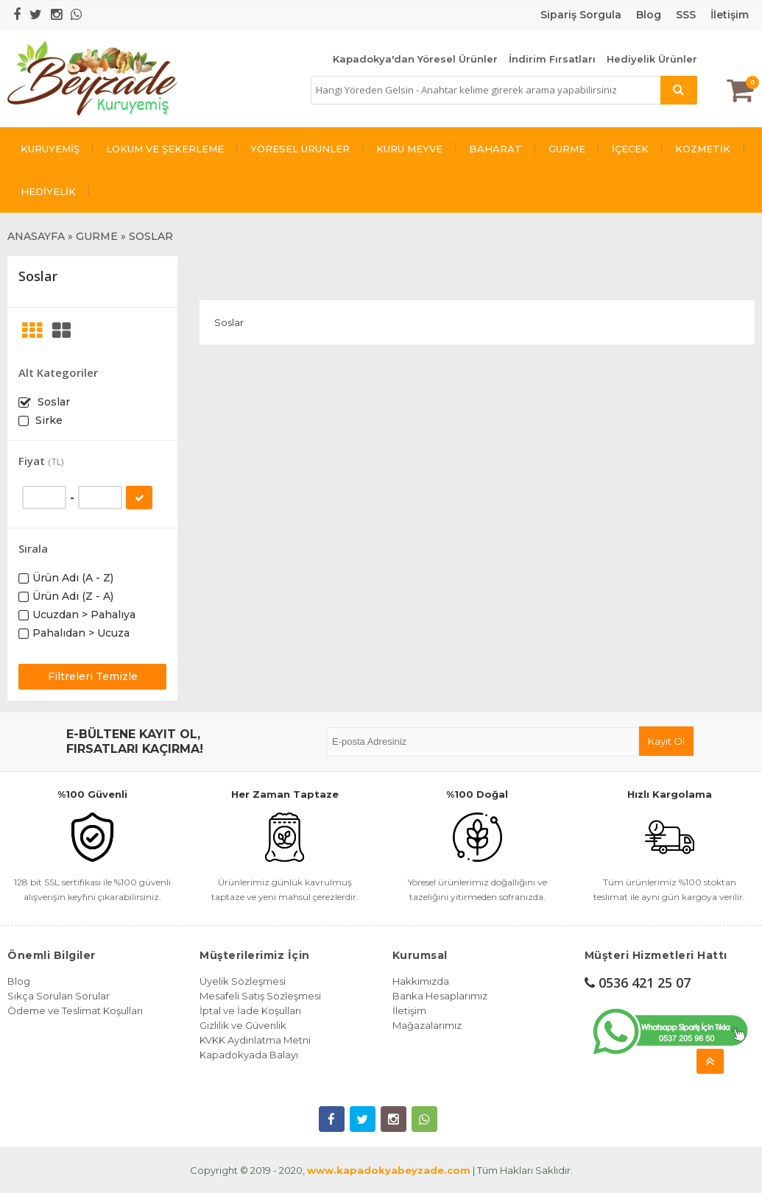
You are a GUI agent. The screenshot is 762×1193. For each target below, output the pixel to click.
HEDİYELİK (48, 191)
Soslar (52, 401)
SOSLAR (151, 236)
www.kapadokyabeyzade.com (388, 1170)
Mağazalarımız (427, 1025)
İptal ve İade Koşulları (250, 1010)
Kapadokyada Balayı (249, 1055)
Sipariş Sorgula (580, 14)
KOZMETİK (702, 149)
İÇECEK (630, 149)
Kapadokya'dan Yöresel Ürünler (415, 59)
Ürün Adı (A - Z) (72, 577)
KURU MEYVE (409, 149)
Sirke (47, 420)
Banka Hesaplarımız (439, 996)
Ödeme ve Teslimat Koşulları (75, 1010)
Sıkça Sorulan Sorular (58, 996)
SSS (686, 14)
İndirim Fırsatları (552, 59)
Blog (18, 981)
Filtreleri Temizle (93, 676)
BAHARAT (495, 149)
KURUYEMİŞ (50, 149)
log (652, 14)
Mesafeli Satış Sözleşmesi (260, 996)
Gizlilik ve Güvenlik (243, 1025)
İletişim (729, 14)
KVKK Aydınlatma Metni (255, 1040)
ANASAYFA (36, 236)
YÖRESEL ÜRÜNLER (300, 149)
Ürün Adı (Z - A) (72, 596)
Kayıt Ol (666, 741)
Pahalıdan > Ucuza (81, 633)
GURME (566, 149)
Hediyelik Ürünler (652, 59)
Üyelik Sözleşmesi (243, 981)
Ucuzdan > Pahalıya (83, 614)
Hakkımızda (420, 981)
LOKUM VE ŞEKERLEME (165, 149)
